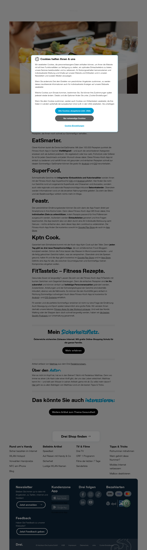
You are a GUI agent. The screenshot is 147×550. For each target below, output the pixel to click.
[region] (74, 93)
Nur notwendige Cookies (74, 118)
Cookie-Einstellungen (74, 125)
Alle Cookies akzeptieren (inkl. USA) (74, 111)
